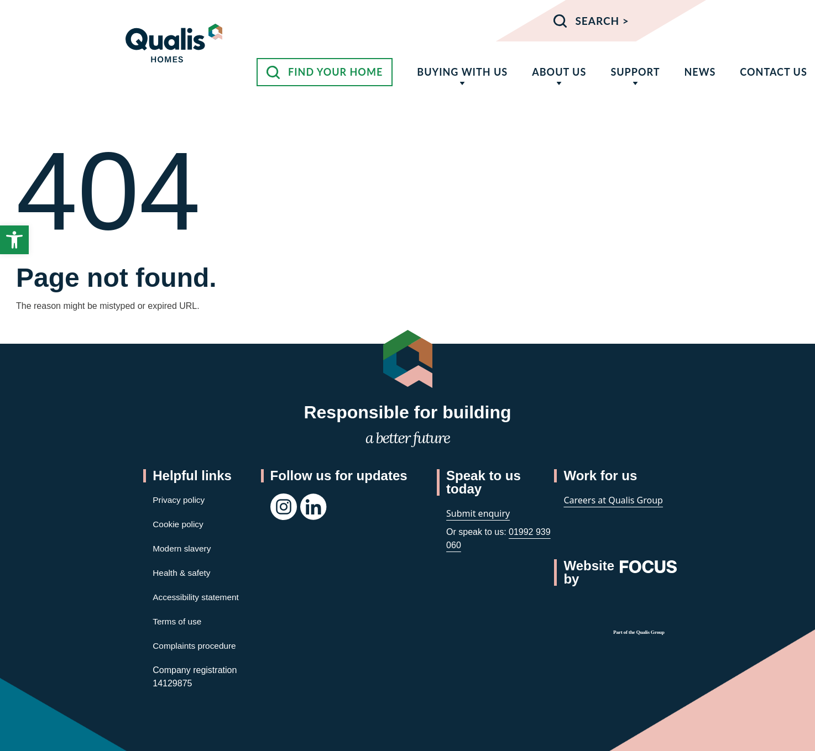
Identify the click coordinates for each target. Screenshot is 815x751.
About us (559, 72)
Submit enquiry (478, 513)
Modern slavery (183, 548)
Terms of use (178, 621)
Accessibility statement (197, 597)
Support (635, 72)
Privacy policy (180, 500)
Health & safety (183, 572)
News (699, 72)
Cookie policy (179, 524)
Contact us (773, 72)
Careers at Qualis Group (613, 500)
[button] (14, 239)
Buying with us (462, 72)
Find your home (335, 72)
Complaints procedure (196, 645)
